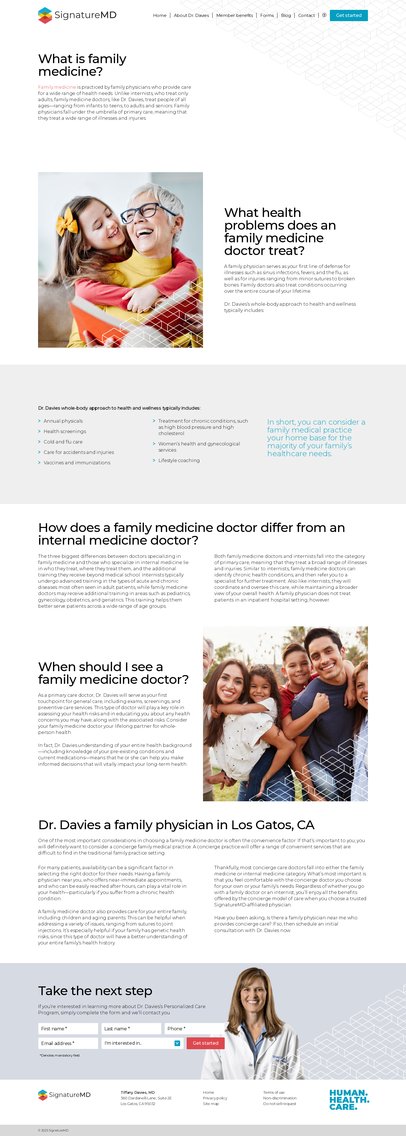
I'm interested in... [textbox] (123, 1043)
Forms (267, 15)
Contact (306, 15)
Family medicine (57, 87)
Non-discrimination (280, 1098)
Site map (211, 1103)
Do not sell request (279, 1103)
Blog (286, 15)
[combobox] (143, 1043)
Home (160, 15)
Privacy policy (215, 1098)
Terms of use (274, 1092)
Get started (348, 15)
